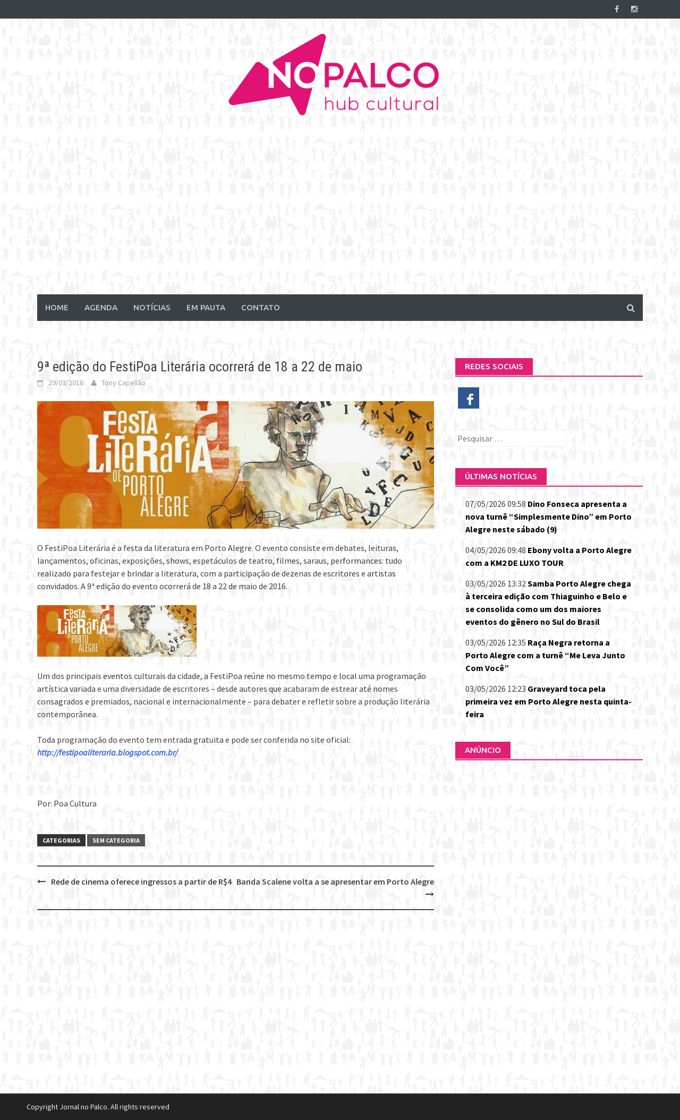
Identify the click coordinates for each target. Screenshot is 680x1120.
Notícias (152, 307)
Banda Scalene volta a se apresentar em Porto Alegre (335, 881)
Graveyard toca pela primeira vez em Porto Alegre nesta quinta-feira (548, 701)
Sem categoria (116, 840)
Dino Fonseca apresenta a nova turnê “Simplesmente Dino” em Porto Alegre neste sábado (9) (548, 516)
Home (57, 307)
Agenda (100, 307)
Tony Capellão (123, 382)
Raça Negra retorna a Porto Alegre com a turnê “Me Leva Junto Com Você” (545, 655)
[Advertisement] (340, 214)
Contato (260, 307)
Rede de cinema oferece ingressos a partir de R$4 (141, 881)
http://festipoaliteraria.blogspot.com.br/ (107, 752)
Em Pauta (205, 307)
